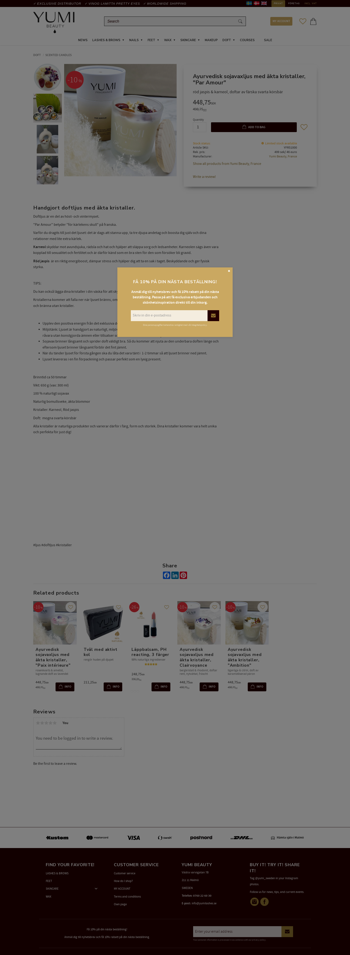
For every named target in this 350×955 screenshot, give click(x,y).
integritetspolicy (199, 325)
